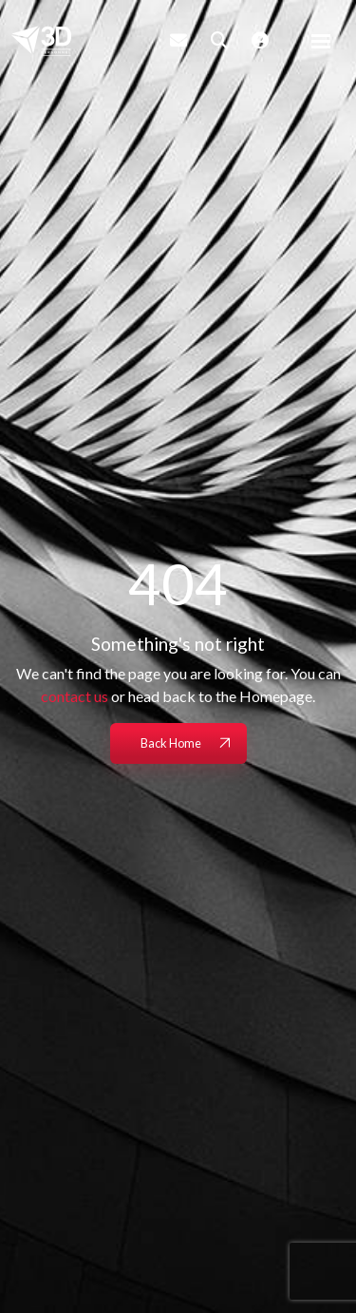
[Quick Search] (219, 39)
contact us (74, 696)
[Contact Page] (178, 39)
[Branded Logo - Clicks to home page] (41, 41)
